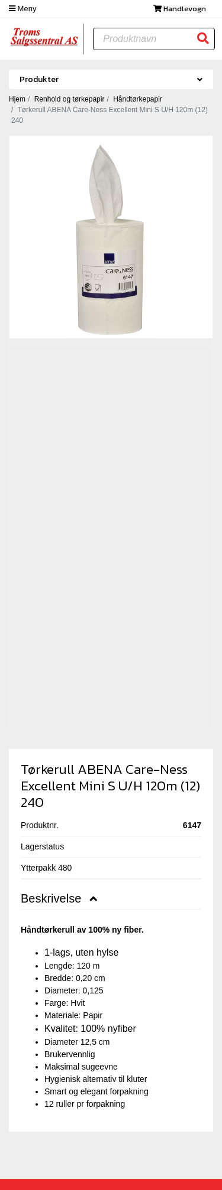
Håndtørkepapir (137, 99)
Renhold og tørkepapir (69, 99)
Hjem (17, 99)
